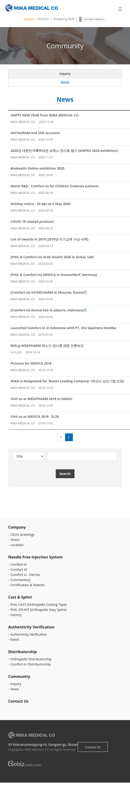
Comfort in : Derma (25, 574)
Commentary (20, 580)
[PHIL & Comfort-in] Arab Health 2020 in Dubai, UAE (52, 257)
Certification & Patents (28, 585)
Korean (43, 19)
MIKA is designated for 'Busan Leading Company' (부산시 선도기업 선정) (67, 381)
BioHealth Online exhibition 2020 (37, 168)
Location (17, 545)
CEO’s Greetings (23, 534)
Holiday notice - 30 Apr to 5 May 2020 (41, 204)
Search (65, 473)
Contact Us (92, 747)
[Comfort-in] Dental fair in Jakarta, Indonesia (47, 310)
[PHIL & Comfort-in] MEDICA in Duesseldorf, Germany (54, 274)
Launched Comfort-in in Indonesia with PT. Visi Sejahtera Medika (63, 328)
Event (15, 639)
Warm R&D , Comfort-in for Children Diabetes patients (55, 186)
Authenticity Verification (29, 634)
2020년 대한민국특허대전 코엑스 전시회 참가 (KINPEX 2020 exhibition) (64, 150)
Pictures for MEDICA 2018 (31, 363)
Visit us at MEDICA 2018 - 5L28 (35, 416)
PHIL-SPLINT (39, 609)
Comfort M (19, 569)
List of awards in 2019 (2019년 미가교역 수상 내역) (49, 239)
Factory (16, 615)
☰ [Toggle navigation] (120, 9)
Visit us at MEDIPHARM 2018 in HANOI (41, 399)
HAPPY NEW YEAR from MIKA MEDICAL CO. (45, 115)
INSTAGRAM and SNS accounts (35, 133)
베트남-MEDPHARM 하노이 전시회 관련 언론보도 (47, 345)
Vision (15, 539)
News (65, 82)
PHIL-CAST (39, 604)
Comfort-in (19, 564)
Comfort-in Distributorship (31, 664)
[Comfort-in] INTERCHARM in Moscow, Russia (47, 292)
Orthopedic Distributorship (31, 659)
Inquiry (29, 19)
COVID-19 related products (32, 221)
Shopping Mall (63, 19)
